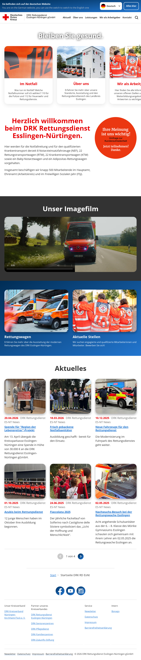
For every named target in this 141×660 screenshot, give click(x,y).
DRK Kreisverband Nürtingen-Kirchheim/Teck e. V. (14, 614)
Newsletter (90, 611)
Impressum (91, 622)
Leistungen (91, 17)
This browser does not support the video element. (70, 244)
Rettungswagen (17, 336)
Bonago (116, 611)
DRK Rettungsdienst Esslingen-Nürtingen (41, 616)
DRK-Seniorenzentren (42, 623)
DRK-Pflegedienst (40, 628)
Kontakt (127, 17)
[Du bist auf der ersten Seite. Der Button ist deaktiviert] (60, 556)
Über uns (78, 17)
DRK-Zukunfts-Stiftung (42, 639)
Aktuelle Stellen (86, 336)
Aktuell (67, 17)
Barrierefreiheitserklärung (97, 627)
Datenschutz (91, 616)
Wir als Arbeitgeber (110, 17)
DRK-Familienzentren (42, 634)
